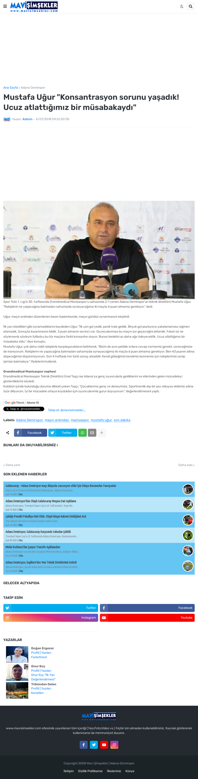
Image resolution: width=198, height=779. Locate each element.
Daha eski (185, 465)
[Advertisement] (99, 49)
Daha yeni (13, 465)
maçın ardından (57, 420)
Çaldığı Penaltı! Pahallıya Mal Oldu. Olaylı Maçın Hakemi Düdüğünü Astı (46, 516)
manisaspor (80, 420)
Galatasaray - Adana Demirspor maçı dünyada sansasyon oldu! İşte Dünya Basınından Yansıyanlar (61, 486)
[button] (5, 6)
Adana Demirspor (33, 87)
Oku (20, 494)
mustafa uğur (101, 420)
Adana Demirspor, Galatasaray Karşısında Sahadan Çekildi (38, 532)
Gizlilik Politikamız (90, 771)
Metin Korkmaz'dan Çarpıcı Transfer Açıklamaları (33, 547)
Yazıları (46, 653)
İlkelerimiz (114, 771)
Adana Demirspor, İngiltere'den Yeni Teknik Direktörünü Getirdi (41, 562)
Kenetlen (37, 693)
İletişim (69, 771)
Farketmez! (39, 657)
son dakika (122, 420)
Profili (35, 653)
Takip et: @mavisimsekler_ (67, 410)
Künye (129, 771)
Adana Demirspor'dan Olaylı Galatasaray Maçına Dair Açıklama (41, 501)
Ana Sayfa (10, 87)
